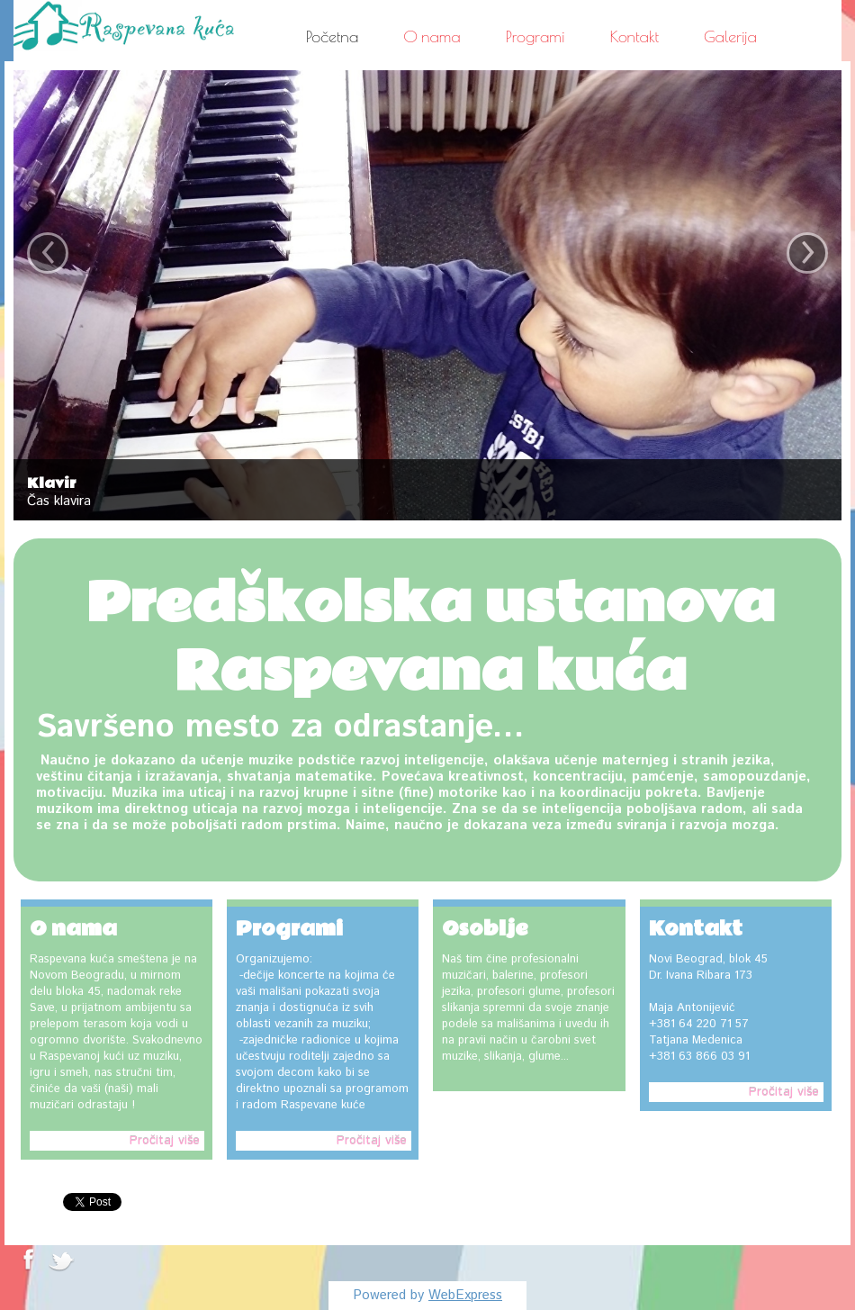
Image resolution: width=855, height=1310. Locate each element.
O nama (431, 36)
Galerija (730, 36)
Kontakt (635, 36)
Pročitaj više (165, 1141)
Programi (535, 36)
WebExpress (465, 1295)
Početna (332, 36)
